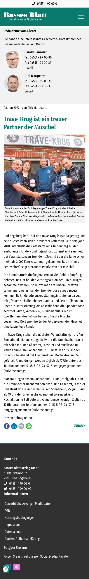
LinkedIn (14, 426)
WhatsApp (29, 426)
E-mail (21, 426)
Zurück (79, 426)
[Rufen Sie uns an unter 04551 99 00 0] (45, 3)
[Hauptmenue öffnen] (80, 17)
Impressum (12, 525)
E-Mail (29, 68)
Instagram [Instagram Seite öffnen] (16, 567)
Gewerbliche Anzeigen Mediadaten (28, 504)
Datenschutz (13, 532)
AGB (7, 511)
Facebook (7, 426)
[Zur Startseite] (25, 16)
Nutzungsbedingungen (19, 518)
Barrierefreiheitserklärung (22, 539)
